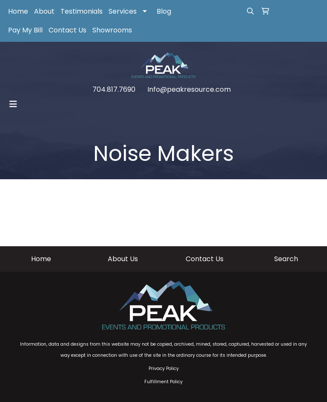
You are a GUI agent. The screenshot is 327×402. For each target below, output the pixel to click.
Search (286, 259)
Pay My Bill (25, 30)
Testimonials (81, 11)
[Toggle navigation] (13, 104)
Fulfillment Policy (163, 382)
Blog (164, 11)
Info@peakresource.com (189, 89)
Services (123, 11)
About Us (123, 259)
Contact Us (67, 30)
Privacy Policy (164, 368)
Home (18, 11)
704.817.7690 (113, 89)
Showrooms (112, 30)
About (44, 11)
